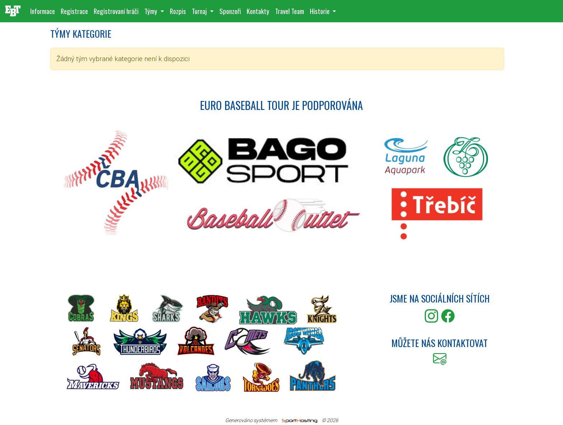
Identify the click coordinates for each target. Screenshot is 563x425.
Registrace (74, 11)
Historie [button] (320, 11)
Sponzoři (230, 11)
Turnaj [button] (200, 11)
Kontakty (258, 11)
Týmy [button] (151, 11)
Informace (42, 11)
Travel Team (289, 11)
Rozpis (178, 11)
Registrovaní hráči (116, 11)
